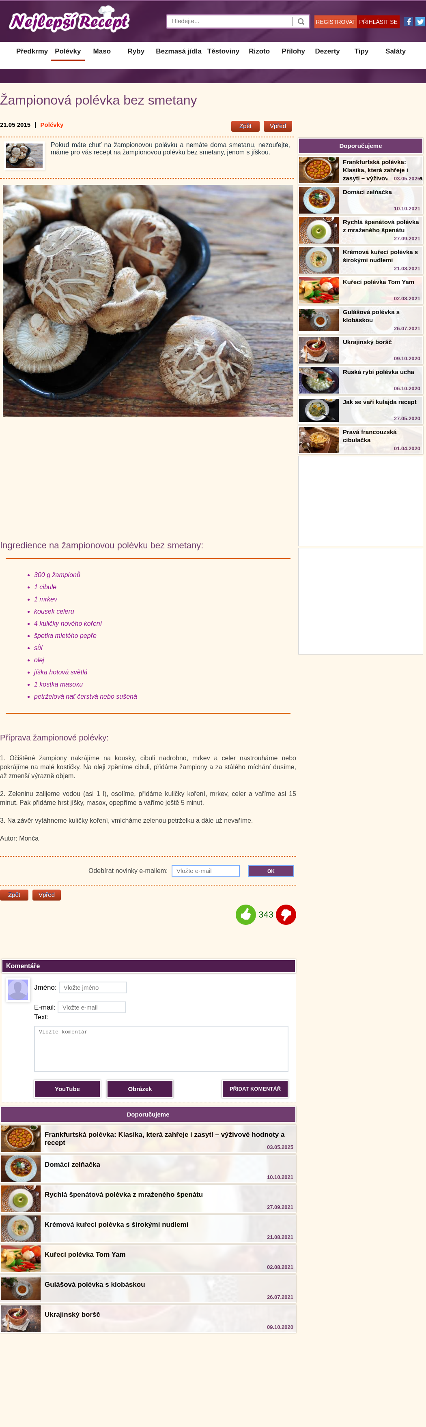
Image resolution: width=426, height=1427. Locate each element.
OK (271, 871)
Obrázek (140, 1088)
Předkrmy (32, 51)
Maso (102, 51)
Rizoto (259, 51)
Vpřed (278, 125)
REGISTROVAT (335, 22)
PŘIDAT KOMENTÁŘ (255, 1089)
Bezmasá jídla (178, 51)
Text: (41, 1017)
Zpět (245, 125)
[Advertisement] (361, 600)
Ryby (136, 51)
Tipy (362, 51)
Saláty (395, 51)
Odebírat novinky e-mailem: (164, 870)
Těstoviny (223, 51)
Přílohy (293, 51)
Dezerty (327, 51)
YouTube (67, 1088)
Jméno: (80, 987)
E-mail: (80, 1007)
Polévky (68, 51)
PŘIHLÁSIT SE (378, 22)
